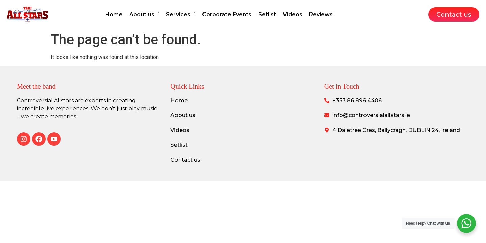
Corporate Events (226, 14)
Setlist (267, 14)
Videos (292, 14)
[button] (144, 14)
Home (114, 14)
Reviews (321, 14)
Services (180, 14)
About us (144, 14)
